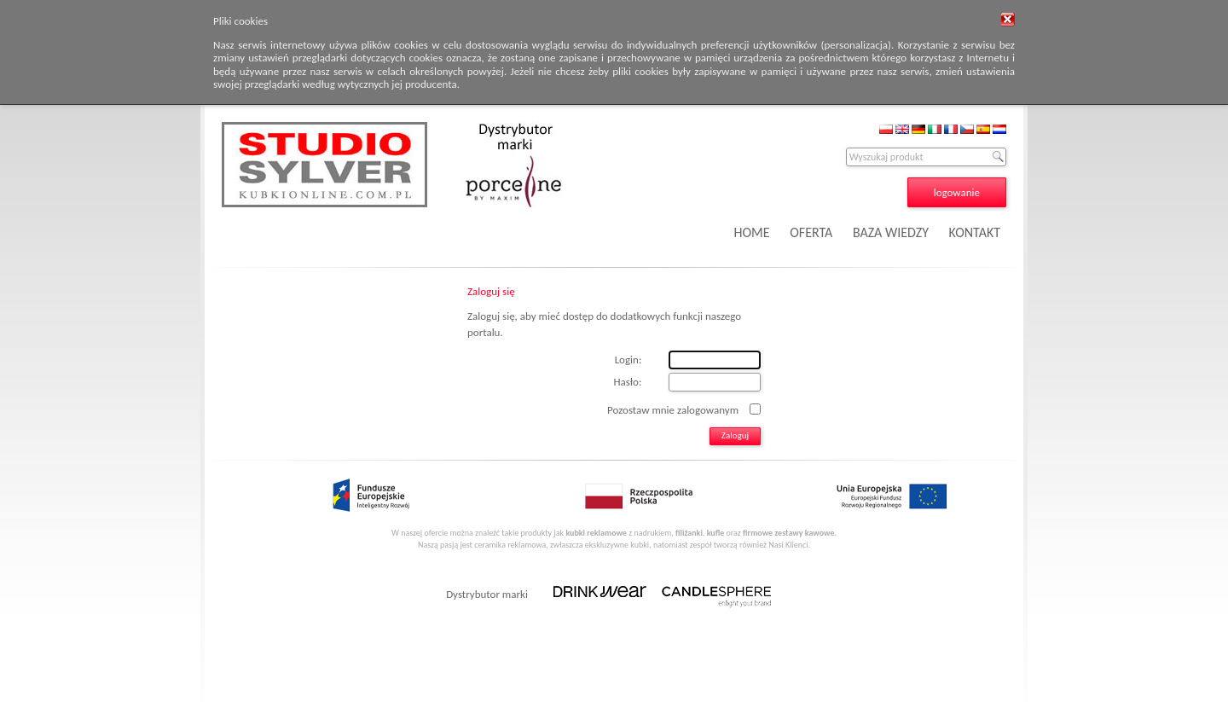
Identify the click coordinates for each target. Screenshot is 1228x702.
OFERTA (811, 232)
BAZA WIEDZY (891, 232)
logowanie (957, 192)
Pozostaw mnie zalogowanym (673, 409)
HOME (752, 232)
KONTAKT (974, 232)
